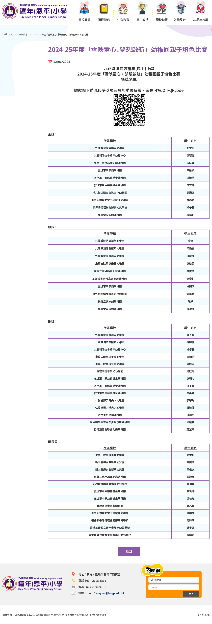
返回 (129, 551)
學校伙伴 (162, 12)
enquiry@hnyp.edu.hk (110, 593)
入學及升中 (181, 12)
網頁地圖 (7, 614)
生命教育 (123, 12)
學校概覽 (84, 12)
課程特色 (103, 12)
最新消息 (23, 34)
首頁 (10, 34)
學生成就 (142, 12)
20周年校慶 (200, 12)
